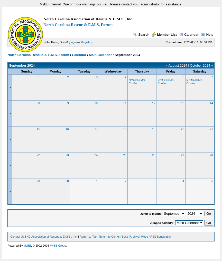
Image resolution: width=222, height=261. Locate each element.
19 (153, 129)
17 (96, 129)
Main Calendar (100, 55)
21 (211, 129)
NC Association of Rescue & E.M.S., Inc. (52, 236)
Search (141, 35)
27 (182, 155)
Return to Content (110, 236)
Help (207, 35)
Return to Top (88, 236)
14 (211, 103)
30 (67, 181)
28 (211, 155)
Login (73, 42)
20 (182, 129)
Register (86, 42)
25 (124, 155)
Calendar (189, 35)
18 (124, 129)
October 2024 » (201, 65)
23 (67, 155)
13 (182, 103)
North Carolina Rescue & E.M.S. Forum (78, 24)
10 (96, 103)
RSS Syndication (161, 236)
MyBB (27, 245)
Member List (164, 35)
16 (67, 129)
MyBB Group (58, 245)
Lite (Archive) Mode (136, 236)
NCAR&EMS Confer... (137, 82)
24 (96, 155)
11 (124, 103)
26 (153, 155)
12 (153, 103)
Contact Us (17, 236)
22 (38, 155)
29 (38, 181)
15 (38, 129)
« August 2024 (176, 65)
